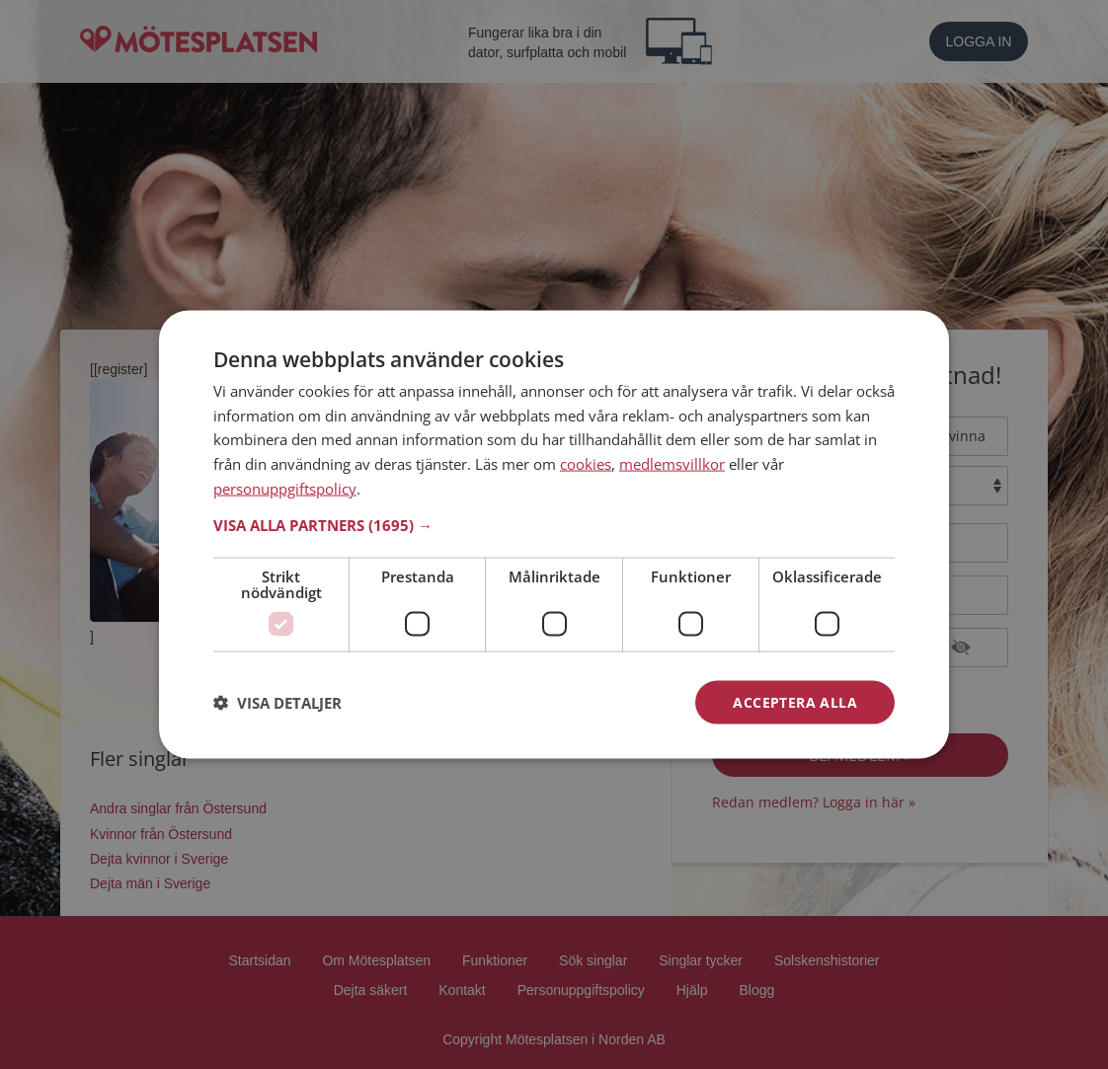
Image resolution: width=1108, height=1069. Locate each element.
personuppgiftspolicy (284, 487)
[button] (554, 524)
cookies (585, 464)
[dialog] (554, 534)
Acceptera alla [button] (795, 701)
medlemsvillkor (672, 464)
